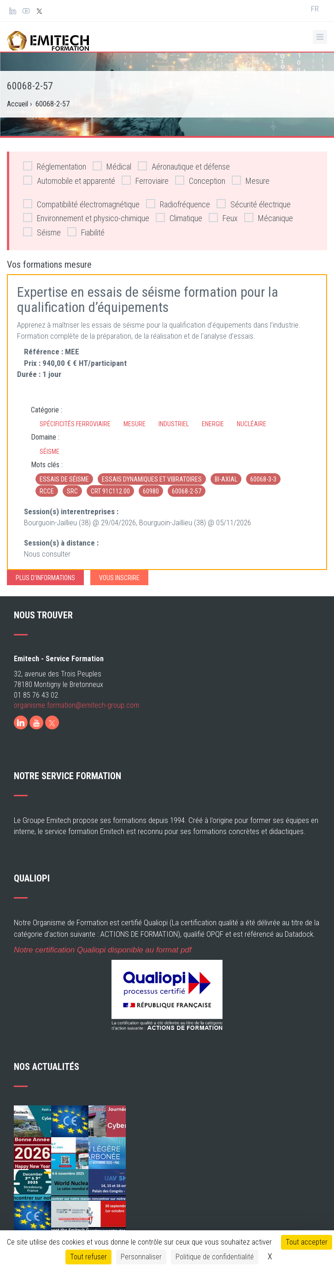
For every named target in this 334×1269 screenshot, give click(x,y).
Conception (200, 180)
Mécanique (268, 217)
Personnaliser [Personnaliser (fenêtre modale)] (141, 1256)
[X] (52, 722)
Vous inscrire (119, 578)
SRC (72, 491)
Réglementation (54, 166)
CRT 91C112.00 (110, 491)
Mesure (251, 180)
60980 (151, 491)
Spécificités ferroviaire (75, 424)
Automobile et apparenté (69, 180)
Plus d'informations (45, 578)
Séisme (42, 232)
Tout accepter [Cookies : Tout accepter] (307, 1242)
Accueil (17, 104)
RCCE (47, 491)
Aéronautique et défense (184, 166)
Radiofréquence (178, 204)
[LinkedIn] (21, 722)
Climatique (179, 217)
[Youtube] (36, 722)
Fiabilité (86, 232)
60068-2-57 (186, 491)
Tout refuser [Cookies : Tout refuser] (88, 1256)
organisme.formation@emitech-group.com (76, 705)
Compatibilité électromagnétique (81, 204)
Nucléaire (251, 424)
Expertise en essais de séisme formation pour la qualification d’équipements (147, 299)
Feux (223, 217)
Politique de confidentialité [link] (215, 1256)
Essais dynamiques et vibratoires (152, 479)
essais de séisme (64, 479)
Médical (112, 166)
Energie (213, 424)
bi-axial (226, 479)
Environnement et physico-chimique (86, 217)
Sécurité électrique (254, 204)
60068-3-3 (263, 479)
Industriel (173, 424)
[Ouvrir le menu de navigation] (320, 37)
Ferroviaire (145, 180)
